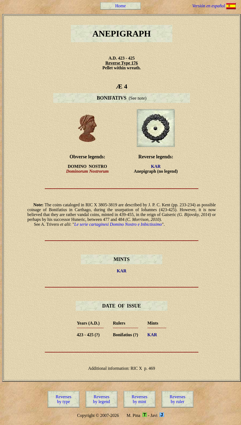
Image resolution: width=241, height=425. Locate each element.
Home (120, 6)
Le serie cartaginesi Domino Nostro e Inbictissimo (118, 224)
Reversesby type (63, 399)
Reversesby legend (101, 399)
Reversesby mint (139, 399)
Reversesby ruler (177, 399)
